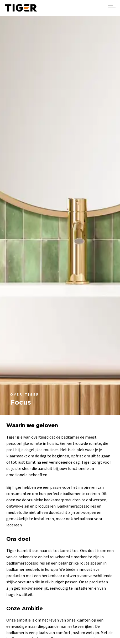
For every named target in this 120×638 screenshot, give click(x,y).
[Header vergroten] (111, 8)
